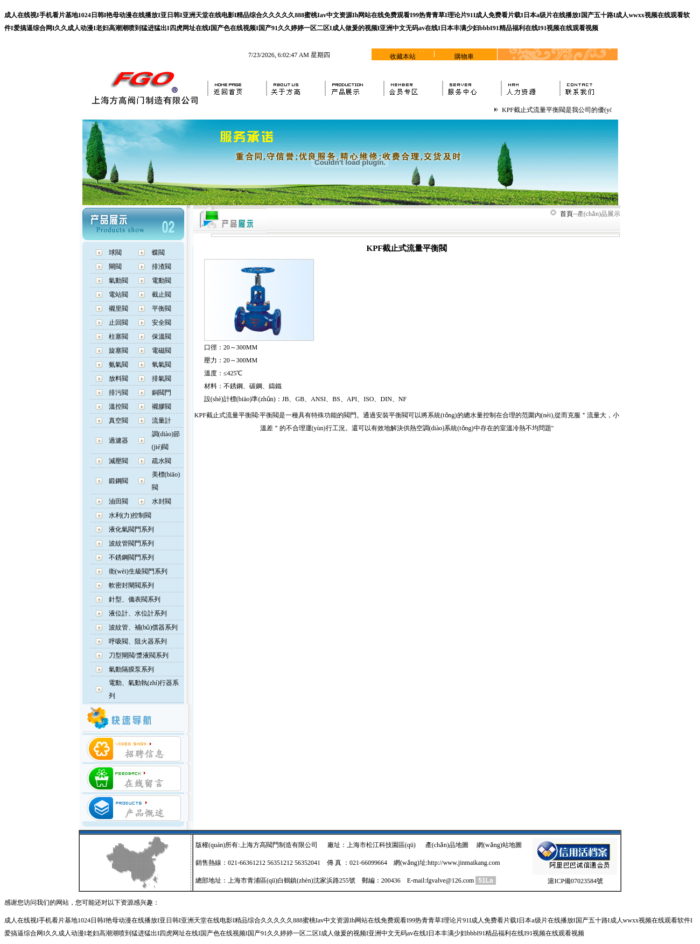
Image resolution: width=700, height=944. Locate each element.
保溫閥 (161, 336)
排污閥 (118, 392)
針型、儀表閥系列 (134, 599)
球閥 (115, 252)
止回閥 (118, 322)
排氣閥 (161, 378)
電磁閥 (161, 350)
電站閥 (118, 294)
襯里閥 (118, 308)
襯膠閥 (161, 406)
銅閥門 (161, 392)
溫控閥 (118, 406)
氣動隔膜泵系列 (131, 669)
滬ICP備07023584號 (575, 881)
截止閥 (161, 294)
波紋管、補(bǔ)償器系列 (143, 627)
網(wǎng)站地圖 (499, 845)
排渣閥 (161, 266)
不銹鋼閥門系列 (131, 557)
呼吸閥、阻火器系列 (138, 641)
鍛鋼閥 (118, 481)
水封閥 (161, 501)
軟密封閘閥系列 (131, 585)
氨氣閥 (118, 364)
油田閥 (118, 501)
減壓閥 (118, 461)
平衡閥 (161, 308)
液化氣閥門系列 (131, 529)
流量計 (161, 420)
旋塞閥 (118, 350)
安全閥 (161, 322)
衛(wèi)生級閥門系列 (138, 571)
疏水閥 (161, 461)
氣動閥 (118, 280)
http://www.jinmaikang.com (464, 862)
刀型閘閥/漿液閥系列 (139, 655)
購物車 (464, 56)
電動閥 (161, 280)
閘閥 (115, 266)
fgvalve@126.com (450, 880)
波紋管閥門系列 (131, 543)
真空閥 (118, 420)
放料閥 (118, 378)
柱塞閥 (118, 336)
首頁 (566, 214)
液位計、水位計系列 (138, 613)
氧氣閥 (161, 364)
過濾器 (118, 440)
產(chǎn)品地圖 (446, 845)
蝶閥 (158, 252)
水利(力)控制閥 (130, 515)
